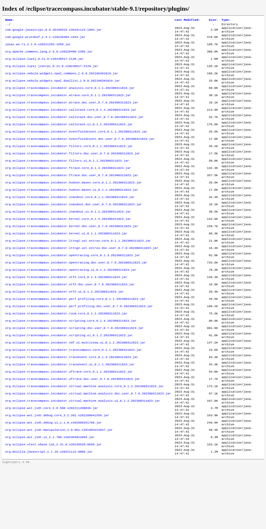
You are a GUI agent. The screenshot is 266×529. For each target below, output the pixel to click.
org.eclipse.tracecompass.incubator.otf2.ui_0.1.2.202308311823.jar (64, 331)
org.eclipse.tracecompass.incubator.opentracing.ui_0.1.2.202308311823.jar (70, 306)
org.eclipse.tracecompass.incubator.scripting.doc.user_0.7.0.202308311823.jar (74, 372)
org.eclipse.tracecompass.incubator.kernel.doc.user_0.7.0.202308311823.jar (71, 256)
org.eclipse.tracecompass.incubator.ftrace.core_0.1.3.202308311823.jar (68, 189)
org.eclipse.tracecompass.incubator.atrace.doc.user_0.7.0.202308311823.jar (71, 115)
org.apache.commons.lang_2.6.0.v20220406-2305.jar (49, 56)
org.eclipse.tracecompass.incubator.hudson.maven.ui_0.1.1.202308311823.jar (71, 214)
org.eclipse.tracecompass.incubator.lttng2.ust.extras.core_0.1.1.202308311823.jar (78, 272)
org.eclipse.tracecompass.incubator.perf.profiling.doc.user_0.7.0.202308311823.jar (79, 347)
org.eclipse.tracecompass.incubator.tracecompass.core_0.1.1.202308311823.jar (73, 397)
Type (226, 20)
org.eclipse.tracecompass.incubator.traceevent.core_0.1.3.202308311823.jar (71, 406)
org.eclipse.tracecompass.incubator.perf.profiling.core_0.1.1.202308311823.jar (75, 339)
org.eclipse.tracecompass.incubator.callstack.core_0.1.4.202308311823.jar (70, 123)
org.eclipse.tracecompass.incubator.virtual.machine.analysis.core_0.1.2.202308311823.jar (84, 439)
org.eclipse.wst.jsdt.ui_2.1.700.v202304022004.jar (50, 497)
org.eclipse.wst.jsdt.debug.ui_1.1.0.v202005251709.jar (53, 480)
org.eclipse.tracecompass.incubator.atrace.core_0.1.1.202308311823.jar (68, 106)
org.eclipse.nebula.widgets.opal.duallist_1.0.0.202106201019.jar (62, 90)
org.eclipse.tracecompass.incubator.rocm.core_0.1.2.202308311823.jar (66, 356)
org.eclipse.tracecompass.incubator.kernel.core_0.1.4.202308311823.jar (68, 248)
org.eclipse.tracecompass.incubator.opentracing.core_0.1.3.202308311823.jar (72, 289)
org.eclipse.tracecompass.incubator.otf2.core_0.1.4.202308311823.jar (66, 314)
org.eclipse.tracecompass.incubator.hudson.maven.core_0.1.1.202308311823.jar (73, 206)
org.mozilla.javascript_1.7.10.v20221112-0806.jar (49, 514)
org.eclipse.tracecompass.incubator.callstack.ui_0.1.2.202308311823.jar (69, 139)
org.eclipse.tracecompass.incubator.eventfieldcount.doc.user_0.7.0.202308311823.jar (80, 156)
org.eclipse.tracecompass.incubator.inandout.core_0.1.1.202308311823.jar (70, 223)
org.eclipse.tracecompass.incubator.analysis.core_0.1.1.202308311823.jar (70, 98)
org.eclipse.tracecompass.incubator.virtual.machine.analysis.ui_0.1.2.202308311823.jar (82, 455)
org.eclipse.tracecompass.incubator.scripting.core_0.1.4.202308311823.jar (70, 364)
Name (9, 20)
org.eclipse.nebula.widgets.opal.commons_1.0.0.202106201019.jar (61, 81)
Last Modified (187, 20)
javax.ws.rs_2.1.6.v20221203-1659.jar (38, 48)
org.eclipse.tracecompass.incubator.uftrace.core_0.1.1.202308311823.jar (69, 422)
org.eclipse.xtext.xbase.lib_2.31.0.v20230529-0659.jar (53, 505)
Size (213, 20)
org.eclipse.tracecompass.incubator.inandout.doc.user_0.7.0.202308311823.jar (73, 231)
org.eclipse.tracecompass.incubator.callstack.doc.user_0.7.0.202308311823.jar (74, 131)
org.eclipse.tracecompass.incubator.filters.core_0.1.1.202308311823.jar (69, 164)
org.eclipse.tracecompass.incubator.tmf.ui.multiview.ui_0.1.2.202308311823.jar (75, 389)
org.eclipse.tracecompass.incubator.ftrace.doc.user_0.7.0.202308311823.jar (71, 198)
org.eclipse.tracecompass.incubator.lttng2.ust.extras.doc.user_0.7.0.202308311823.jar (81, 281)
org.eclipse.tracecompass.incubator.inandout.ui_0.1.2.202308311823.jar (68, 239)
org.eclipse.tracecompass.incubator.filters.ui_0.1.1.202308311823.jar (67, 181)
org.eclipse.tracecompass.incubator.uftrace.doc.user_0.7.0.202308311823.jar (72, 430)
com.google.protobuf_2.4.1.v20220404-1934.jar (45, 40)
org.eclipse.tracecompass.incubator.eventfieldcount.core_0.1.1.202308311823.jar (76, 148)
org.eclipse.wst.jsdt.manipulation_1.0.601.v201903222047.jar (59, 489)
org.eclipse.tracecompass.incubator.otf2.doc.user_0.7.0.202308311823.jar (70, 322)
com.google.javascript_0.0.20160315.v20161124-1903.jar (53, 31)
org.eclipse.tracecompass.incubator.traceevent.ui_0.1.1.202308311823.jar (70, 414)
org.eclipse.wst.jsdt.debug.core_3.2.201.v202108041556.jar (57, 472)
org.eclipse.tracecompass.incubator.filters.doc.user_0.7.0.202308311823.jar (72, 173)
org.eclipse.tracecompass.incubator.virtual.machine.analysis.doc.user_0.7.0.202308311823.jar (88, 447)
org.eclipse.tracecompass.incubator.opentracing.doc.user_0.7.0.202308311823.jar (76, 297)
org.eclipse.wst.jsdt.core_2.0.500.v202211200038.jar (51, 464)
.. (7, 25)
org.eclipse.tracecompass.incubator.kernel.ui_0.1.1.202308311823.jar (66, 264)
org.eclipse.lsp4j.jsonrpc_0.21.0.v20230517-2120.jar (51, 73)
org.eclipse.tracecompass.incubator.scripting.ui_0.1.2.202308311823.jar (69, 381)
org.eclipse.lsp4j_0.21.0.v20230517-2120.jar (44, 65)
